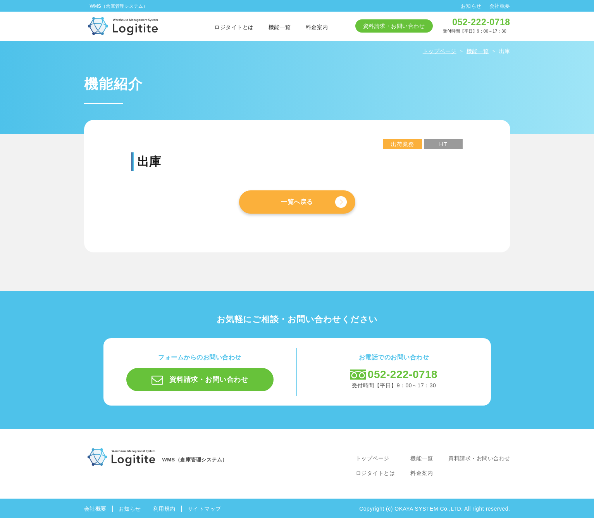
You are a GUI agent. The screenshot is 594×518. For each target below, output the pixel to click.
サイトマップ (204, 509)
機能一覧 (280, 27)
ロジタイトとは (234, 27)
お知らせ (471, 6)
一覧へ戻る (297, 202)
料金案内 (317, 27)
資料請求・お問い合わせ (394, 26)
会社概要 (499, 6)
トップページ (372, 458)
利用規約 (164, 509)
